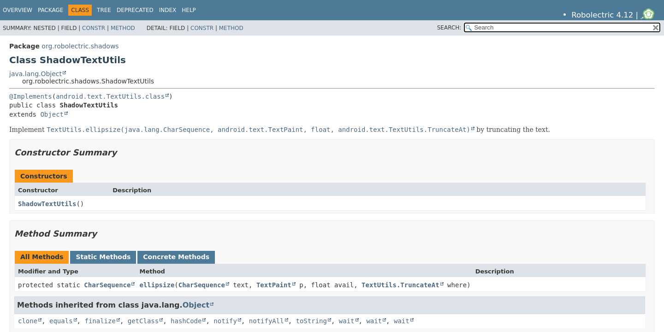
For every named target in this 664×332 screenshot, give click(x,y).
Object (52, 114)
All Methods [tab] (41, 257)
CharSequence (107, 285)
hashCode (186, 321)
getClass (143, 321)
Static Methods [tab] (103, 257)
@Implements (30, 96)
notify (225, 321)
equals (61, 321)
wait (347, 321)
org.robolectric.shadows (80, 46)
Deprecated (135, 10)
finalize (99, 321)
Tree (104, 10)
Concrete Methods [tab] (176, 257)
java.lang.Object (35, 73)
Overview (17, 10)
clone (27, 321)
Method (123, 28)
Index (168, 10)
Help (189, 10)
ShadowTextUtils (47, 204)
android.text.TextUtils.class (110, 96)
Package (50, 10)
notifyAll (266, 321)
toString (311, 321)
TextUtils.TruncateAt (400, 285)
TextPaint (273, 285)
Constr (93, 28)
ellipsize (156, 285)
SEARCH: (449, 27)
